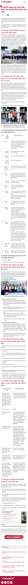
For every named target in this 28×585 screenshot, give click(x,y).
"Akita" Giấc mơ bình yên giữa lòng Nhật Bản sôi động (13, 562)
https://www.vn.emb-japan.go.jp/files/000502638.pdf (8, 278)
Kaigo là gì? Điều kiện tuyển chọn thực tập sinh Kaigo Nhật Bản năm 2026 (13, 558)
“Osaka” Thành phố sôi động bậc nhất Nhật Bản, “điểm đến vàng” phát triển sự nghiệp (13, 566)
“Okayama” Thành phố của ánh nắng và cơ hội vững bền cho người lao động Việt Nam (13, 571)
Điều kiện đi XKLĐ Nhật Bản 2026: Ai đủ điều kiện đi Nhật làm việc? (14, 552)
